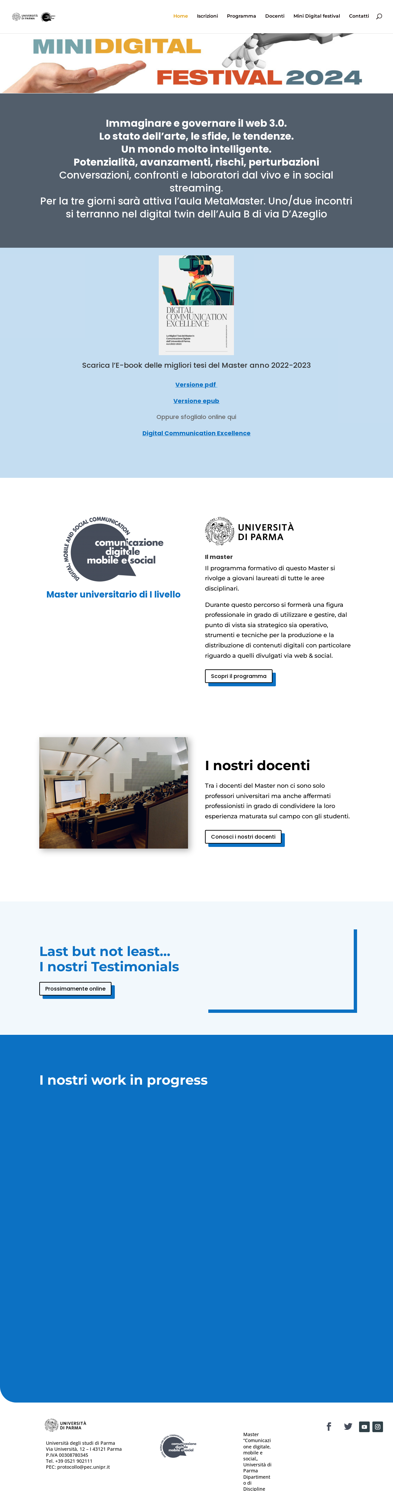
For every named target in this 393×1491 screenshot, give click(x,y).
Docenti (275, 17)
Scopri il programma (239, 676)
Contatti (359, 17)
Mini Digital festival (317, 17)
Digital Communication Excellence (196, 433)
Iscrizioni (207, 17)
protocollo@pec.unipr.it (83, 1467)
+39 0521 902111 (74, 1461)
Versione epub (196, 401)
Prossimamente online (75, 989)
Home (180, 17)
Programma (241, 17)
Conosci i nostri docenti (243, 837)
